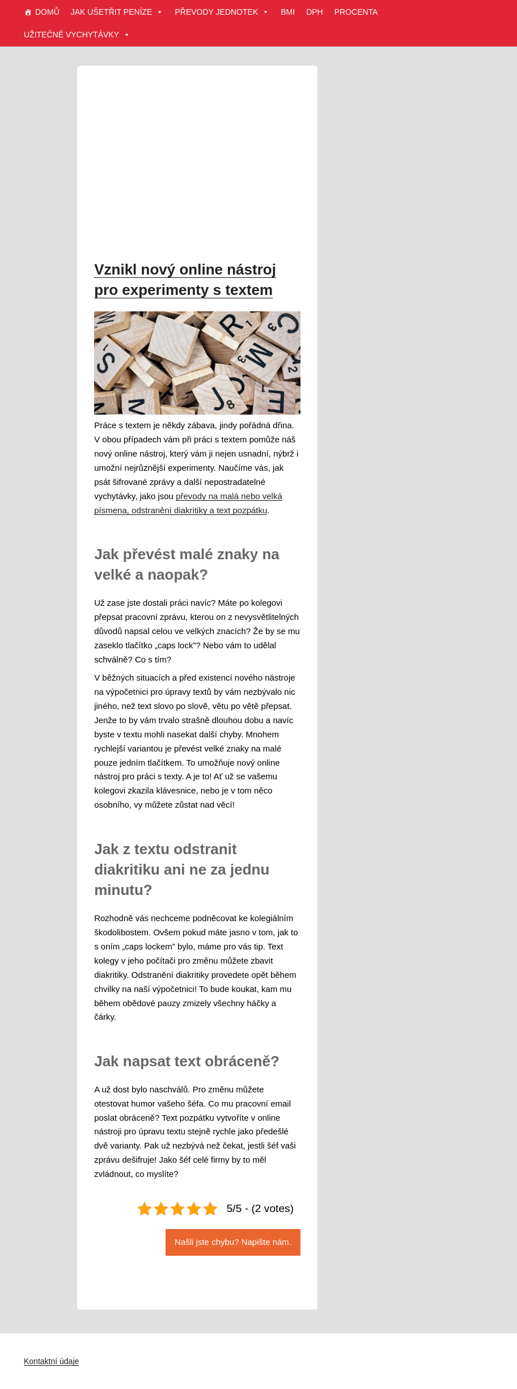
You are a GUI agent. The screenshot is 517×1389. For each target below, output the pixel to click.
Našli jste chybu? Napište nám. (233, 1242)
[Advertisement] (197, 166)
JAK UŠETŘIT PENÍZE (117, 11)
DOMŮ (47, 11)
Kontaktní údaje (51, 1361)
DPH (314, 11)
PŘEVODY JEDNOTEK (222, 11)
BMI (288, 11)
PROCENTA (356, 11)
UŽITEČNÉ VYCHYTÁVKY (77, 34)
